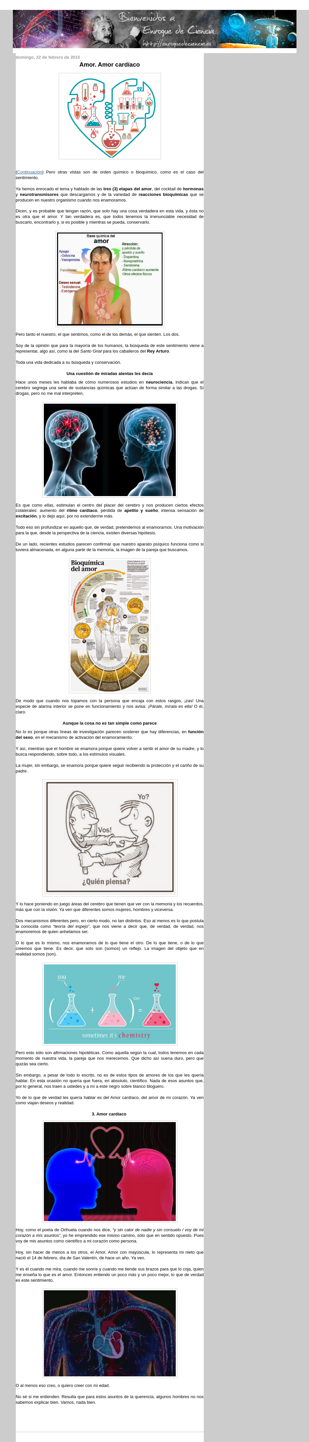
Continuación (29, 172)
